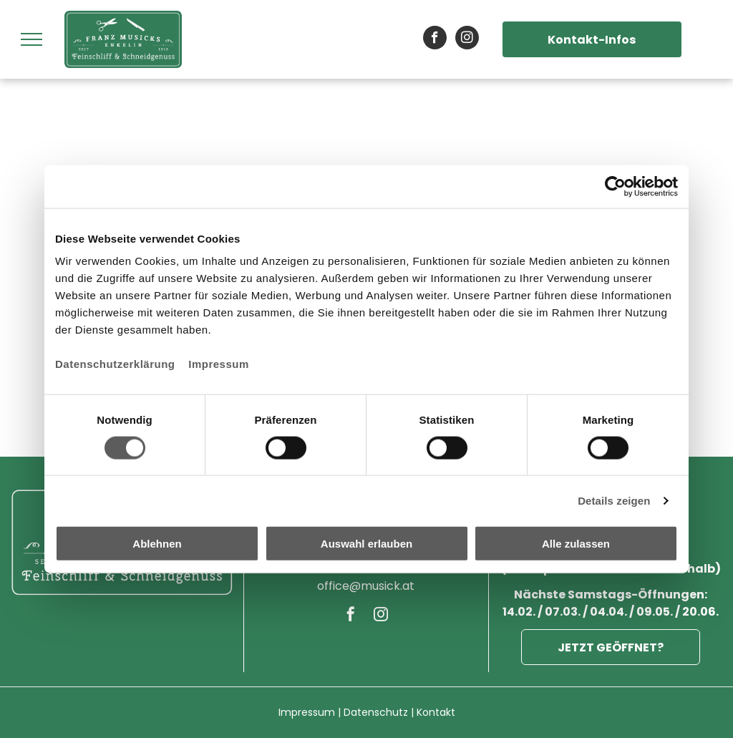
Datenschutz (376, 712)
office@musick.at (365, 586)
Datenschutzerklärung (115, 364)
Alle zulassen (576, 544)
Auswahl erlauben (366, 544)
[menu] (31, 39)
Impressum (218, 364)
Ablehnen (156, 544)
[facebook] (435, 39)
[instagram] (467, 39)
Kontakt (436, 712)
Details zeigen (614, 500)
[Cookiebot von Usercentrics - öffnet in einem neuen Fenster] (615, 186)
